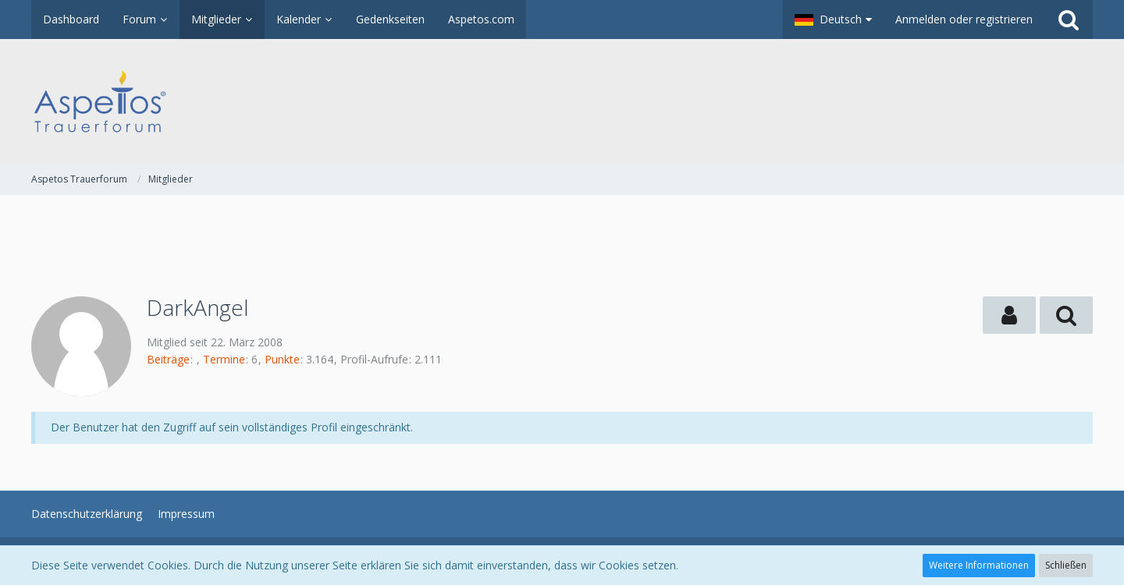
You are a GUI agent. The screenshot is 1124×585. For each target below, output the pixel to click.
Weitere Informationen (979, 565)
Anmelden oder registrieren (964, 19)
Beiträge (168, 359)
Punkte (282, 359)
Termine (224, 359)
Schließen (1066, 565)
